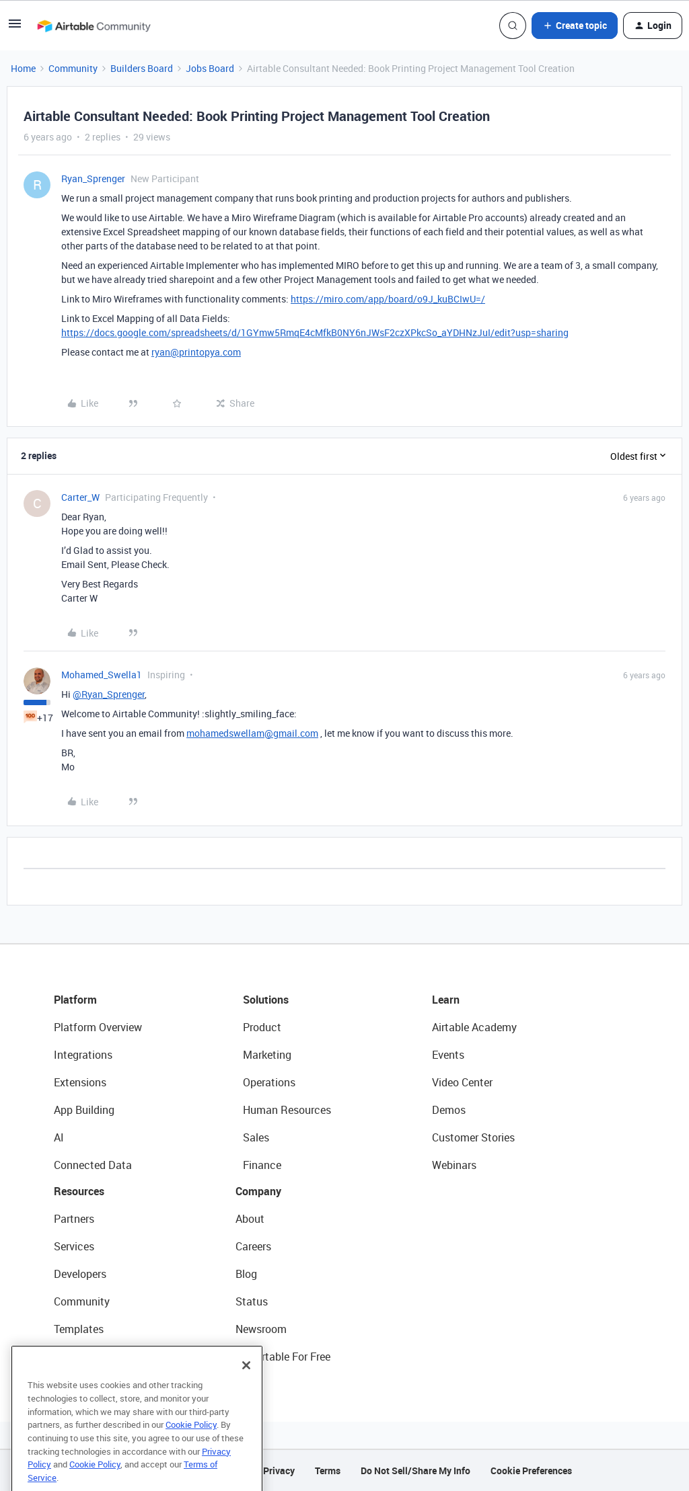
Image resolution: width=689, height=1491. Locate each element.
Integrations (83, 1054)
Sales (256, 1137)
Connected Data (93, 1165)
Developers (80, 1273)
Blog (246, 1273)
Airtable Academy (474, 1027)
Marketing (267, 1054)
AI (59, 1137)
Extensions (80, 1082)
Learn (446, 999)
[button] (15, 28)
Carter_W (80, 497)
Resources (79, 1191)
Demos (449, 1109)
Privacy (279, 1470)
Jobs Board (210, 68)
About (249, 1218)
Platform (75, 999)
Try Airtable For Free (282, 1356)
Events (448, 1054)
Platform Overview (98, 1027)
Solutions (266, 999)
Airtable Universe (94, 1356)
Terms (327, 1470)
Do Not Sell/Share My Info (415, 1470)
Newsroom (261, 1329)
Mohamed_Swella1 (101, 674)
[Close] (246, 1385)
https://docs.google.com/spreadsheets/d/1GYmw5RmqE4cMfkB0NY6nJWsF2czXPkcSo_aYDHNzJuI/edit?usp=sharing (315, 332)
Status (251, 1301)
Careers (253, 1246)
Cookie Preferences (531, 1470)
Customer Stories (473, 1137)
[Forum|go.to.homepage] (93, 25)
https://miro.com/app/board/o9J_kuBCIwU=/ (388, 298)
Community (73, 68)
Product (262, 1027)
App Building (84, 1109)
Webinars (454, 1165)
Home (23, 68)
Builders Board (141, 68)
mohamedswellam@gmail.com (252, 733)
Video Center (462, 1082)
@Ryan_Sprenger (109, 694)
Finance (262, 1165)
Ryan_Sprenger (93, 178)
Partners (74, 1218)
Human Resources (287, 1109)
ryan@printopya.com (196, 352)
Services (74, 1246)
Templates (79, 1329)
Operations (269, 1082)
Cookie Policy (191, 1445)
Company (258, 1191)
